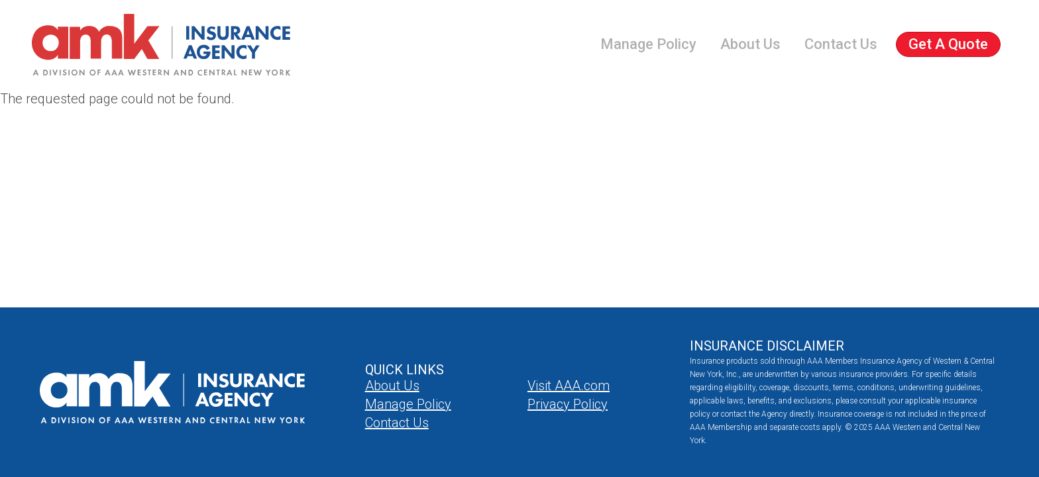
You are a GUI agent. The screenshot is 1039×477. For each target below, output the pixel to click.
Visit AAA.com (568, 386)
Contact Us (840, 44)
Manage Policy (648, 44)
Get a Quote (948, 44)
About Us (750, 44)
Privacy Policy (567, 404)
